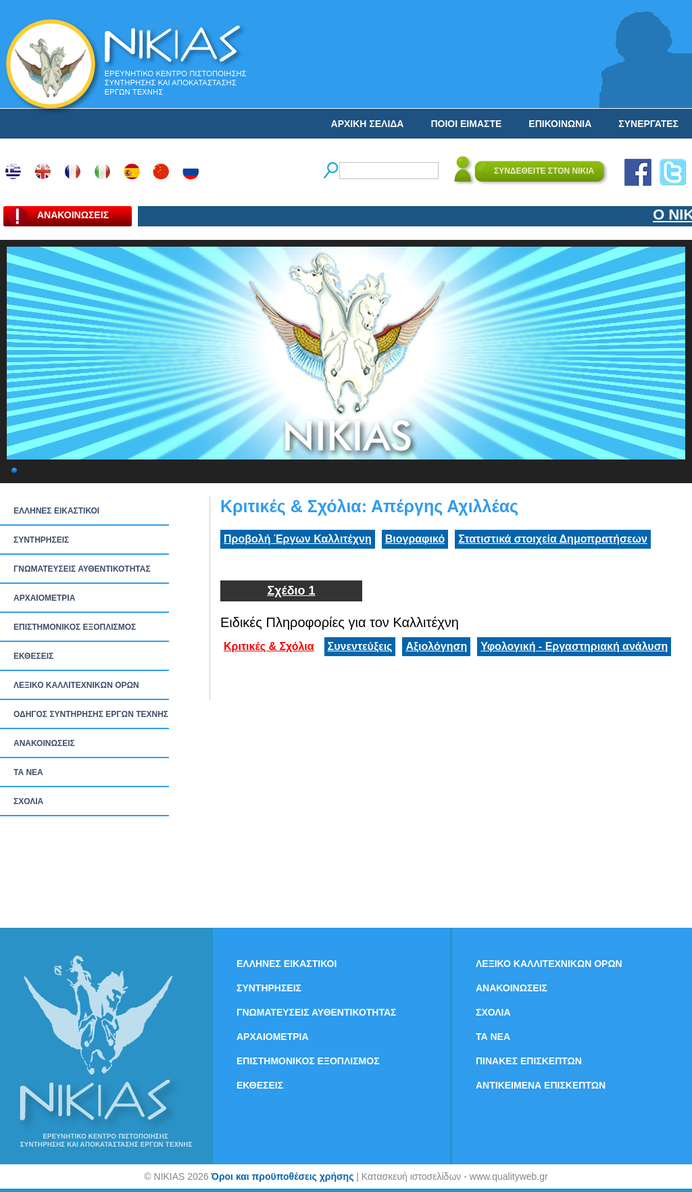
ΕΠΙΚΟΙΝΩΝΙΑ (559, 123)
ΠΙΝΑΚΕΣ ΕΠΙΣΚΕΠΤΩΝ (529, 1061)
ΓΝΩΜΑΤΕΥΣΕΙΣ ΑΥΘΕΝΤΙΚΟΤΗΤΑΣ (82, 569)
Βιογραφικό (415, 539)
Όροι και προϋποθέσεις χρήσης (282, 1176)
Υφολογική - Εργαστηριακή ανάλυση (574, 646)
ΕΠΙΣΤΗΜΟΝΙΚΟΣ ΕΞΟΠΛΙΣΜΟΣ (75, 627)
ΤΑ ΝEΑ (28, 772)
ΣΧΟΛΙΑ (28, 801)
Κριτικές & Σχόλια (269, 646)
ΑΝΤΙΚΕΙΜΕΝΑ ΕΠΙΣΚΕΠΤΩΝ (541, 1085)
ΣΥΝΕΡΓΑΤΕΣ (648, 123)
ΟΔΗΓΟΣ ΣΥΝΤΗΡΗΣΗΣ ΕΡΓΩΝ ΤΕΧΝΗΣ (91, 714)
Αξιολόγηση (436, 646)
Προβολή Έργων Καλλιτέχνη (298, 539)
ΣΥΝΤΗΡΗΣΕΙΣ (41, 540)
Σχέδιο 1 (291, 590)
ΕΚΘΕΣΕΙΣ (33, 656)
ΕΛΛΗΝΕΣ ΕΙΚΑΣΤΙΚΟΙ (56, 511)
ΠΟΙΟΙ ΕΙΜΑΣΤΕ (465, 123)
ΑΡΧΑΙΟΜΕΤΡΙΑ (44, 598)
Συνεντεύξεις (360, 646)
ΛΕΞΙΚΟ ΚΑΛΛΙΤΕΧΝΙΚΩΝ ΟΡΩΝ (76, 685)
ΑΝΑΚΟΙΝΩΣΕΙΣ (44, 743)
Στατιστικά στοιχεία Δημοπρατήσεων (552, 539)
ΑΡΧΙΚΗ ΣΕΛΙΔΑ (367, 123)
